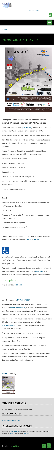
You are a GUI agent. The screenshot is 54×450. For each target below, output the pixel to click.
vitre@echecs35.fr (9, 325)
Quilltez (16, 446)
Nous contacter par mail (11, 420)
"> (44, 446)
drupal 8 (11, 433)
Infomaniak (26, 433)
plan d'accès (26, 128)
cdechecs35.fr (14, 431)
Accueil (5, 29)
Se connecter (34, 10)
